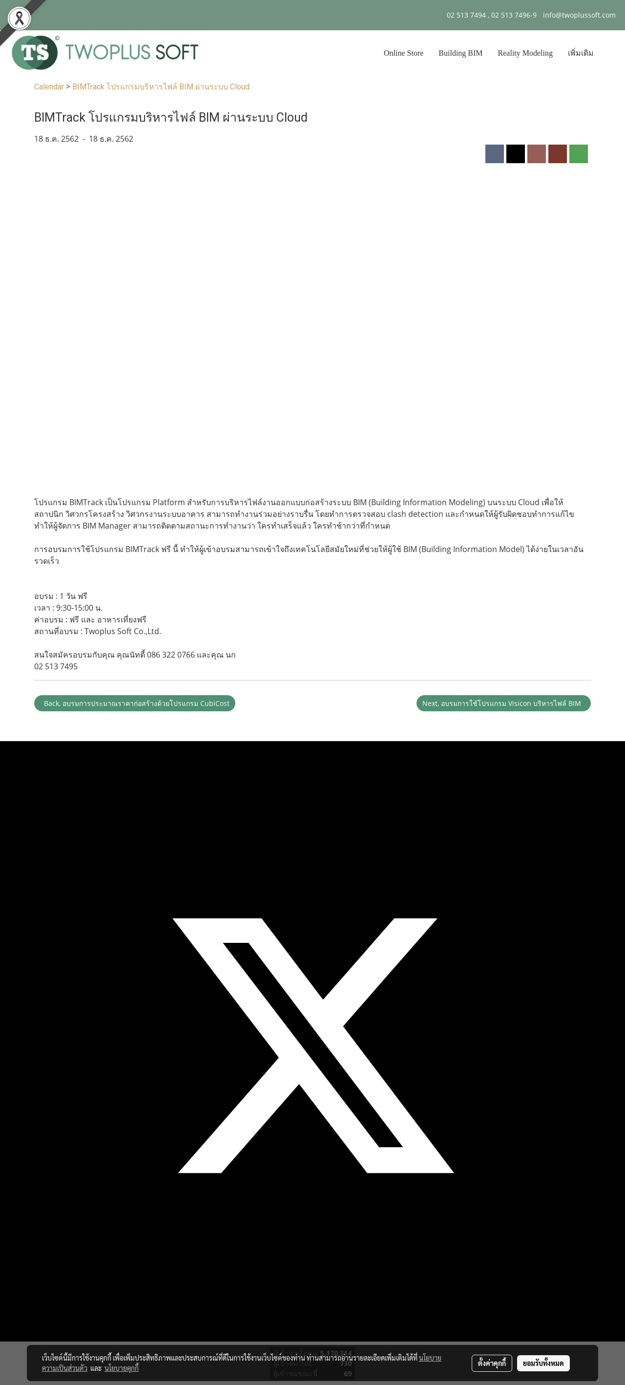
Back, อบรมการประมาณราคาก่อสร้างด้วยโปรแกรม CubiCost (134, 703)
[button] (610, 53)
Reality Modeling (525, 53)
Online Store (403, 53)
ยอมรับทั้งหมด (543, 1363)
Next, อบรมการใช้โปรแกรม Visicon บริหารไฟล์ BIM (503, 703)
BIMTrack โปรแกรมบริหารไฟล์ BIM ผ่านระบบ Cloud (161, 86)
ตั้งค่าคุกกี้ (492, 1363)
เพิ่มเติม (581, 53)
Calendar (49, 86)
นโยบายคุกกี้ (121, 1368)
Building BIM (460, 53)
